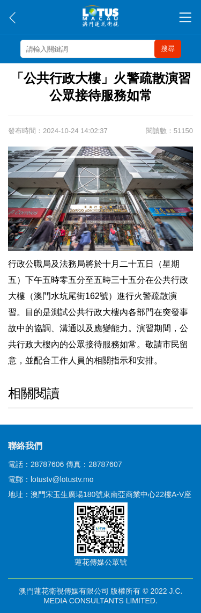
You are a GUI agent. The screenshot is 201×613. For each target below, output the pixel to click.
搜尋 (168, 49)
